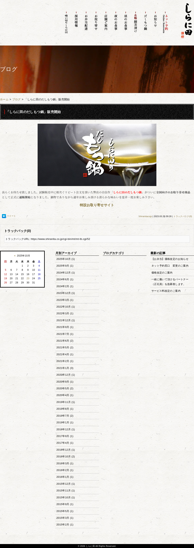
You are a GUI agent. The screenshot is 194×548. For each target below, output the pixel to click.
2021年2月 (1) (64, 361)
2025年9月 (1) (64, 265)
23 (28, 278)
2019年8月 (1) (64, 408)
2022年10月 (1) (65, 306)
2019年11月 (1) (65, 402)
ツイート (11, 216)
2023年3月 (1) (64, 299)
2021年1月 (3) (64, 368)
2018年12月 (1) (65, 429)
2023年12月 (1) (65, 293)
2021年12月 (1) (65, 320)
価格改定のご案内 (162, 272)
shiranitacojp (145, 216)
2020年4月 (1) (64, 395)
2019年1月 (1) (64, 422)
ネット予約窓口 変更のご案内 (169, 265)
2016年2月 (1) (64, 470)
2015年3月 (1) (64, 517)
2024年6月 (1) (64, 279)
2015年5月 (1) (64, 511)
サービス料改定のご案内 (166, 290)
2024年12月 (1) (65, 272)
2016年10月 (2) (65, 456)
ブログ (16, 99)
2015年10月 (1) (65, 497)
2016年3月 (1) (64, 463)
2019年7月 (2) (64, 415)
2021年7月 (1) (64, 333)
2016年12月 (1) (65, 449)
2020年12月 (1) (65, 374)
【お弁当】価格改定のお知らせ (169, 258)
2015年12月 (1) (65, 483)
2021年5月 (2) (64, 347)
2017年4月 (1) (64, 442)
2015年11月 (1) (65, 490)
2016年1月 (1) (64, 476)
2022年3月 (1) (64, 313)
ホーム (4, 99)
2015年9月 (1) (64, 504)
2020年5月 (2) (64, 388)
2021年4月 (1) (64, 354)
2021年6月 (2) (64, 340)
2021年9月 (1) (64, 327)
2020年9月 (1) (64, 381)
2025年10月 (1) (65, 258)
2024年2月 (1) (64, 286)
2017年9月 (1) (64, 436)
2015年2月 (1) (64, 524)
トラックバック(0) (182, 216)
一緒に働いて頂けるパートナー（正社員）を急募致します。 (169, 281)
